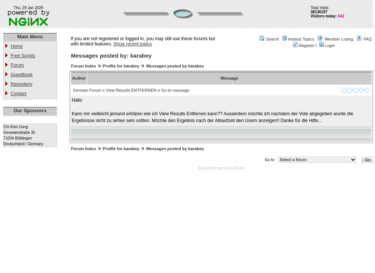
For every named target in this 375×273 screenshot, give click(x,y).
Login (327, 45)
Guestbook (22, 74)
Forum (17, 65)
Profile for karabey (121, 66)
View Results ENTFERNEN (131, 90)
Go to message (175, 90)
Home (17, 46)
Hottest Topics (301, 39)
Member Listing (339, 39)
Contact (18, 93)
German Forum (87, 90)
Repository (21, 84)
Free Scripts (23, 55)
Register (303, 45)
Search (272, 39)
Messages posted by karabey (175, 66)
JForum (239, 168)
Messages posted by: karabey (111, 55)
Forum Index (83, 66)
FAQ (368, 39)
